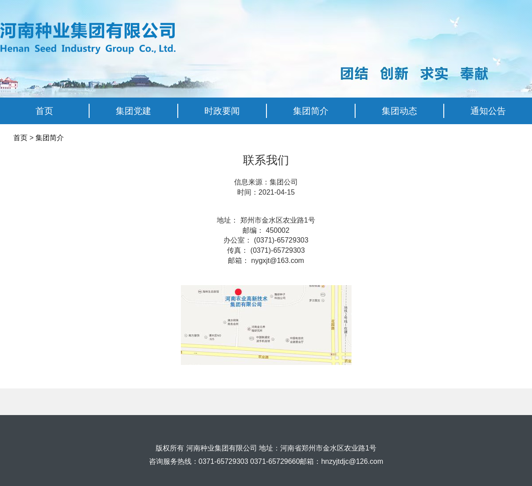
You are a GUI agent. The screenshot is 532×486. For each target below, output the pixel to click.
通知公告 (488, 111)
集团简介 (311, 111)
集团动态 (399, 111)
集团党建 (133, 111)
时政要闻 (222, 111)
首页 (44, 111)
